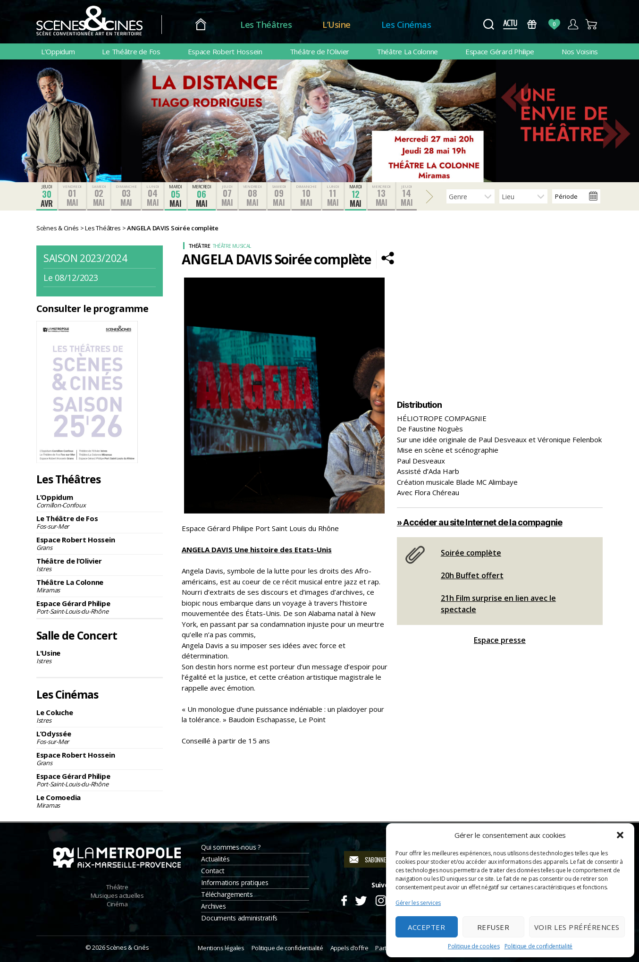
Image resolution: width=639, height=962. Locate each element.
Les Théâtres (266, 24)
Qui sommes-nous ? (230, 847)
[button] (620, 835)
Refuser (493, 927)
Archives (213, 906)
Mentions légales (221, 948)
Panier (591, 24)
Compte (572, 24)
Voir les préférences (577, 927)
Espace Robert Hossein (225, 51)
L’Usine (336, 24)
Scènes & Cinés (127, 947)
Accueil (201, 25)
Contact (212, 870)
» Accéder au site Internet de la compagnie (480, 522)
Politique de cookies (474, 946)
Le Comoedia (99, 801)
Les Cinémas (406, 24)
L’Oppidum (58, 51)
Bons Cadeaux (532, 24)
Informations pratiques (234, 882)
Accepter (426, 927)
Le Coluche (99, 716)
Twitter (360, 899)
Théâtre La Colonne (407, 51)
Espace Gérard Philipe (499, 51)
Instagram (381, 899)
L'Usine (99, 656)
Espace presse (500, 640)
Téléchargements (226, 894)
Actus (510, 24)
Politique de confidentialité (538, 946)
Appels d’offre (349, 948)
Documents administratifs (239, 917)
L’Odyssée (99, 737)
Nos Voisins (580, 51)
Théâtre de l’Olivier (320, 51)
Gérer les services (418, 903)
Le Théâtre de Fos (131, 51)
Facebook (343, 899)
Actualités (215, 858)
